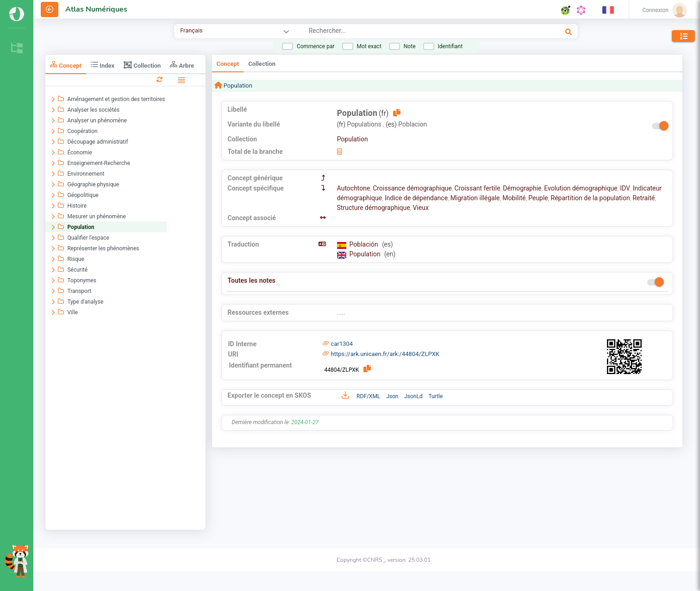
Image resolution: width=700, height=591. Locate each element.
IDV (625, 188)
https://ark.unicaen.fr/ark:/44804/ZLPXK (385, 353)
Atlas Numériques (96, 9)
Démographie (522, 188)
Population (237, 85)
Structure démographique (373, 207)
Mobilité (513, 198)
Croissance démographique (412, 188)
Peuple (538, 198)
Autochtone (353, 188)
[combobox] (406, 32)
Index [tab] (102, 65)
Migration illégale (475, 198)
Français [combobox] (191, 30)
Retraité (643, 198)
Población (365, 244)
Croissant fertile (477, 188)
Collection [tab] (142, 65)
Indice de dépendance (416, 198)
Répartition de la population (590, 198)
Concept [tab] (65, 65)
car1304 (342, 343)
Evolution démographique (580, 188)
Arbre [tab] (182, 65)
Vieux (420, 207)
